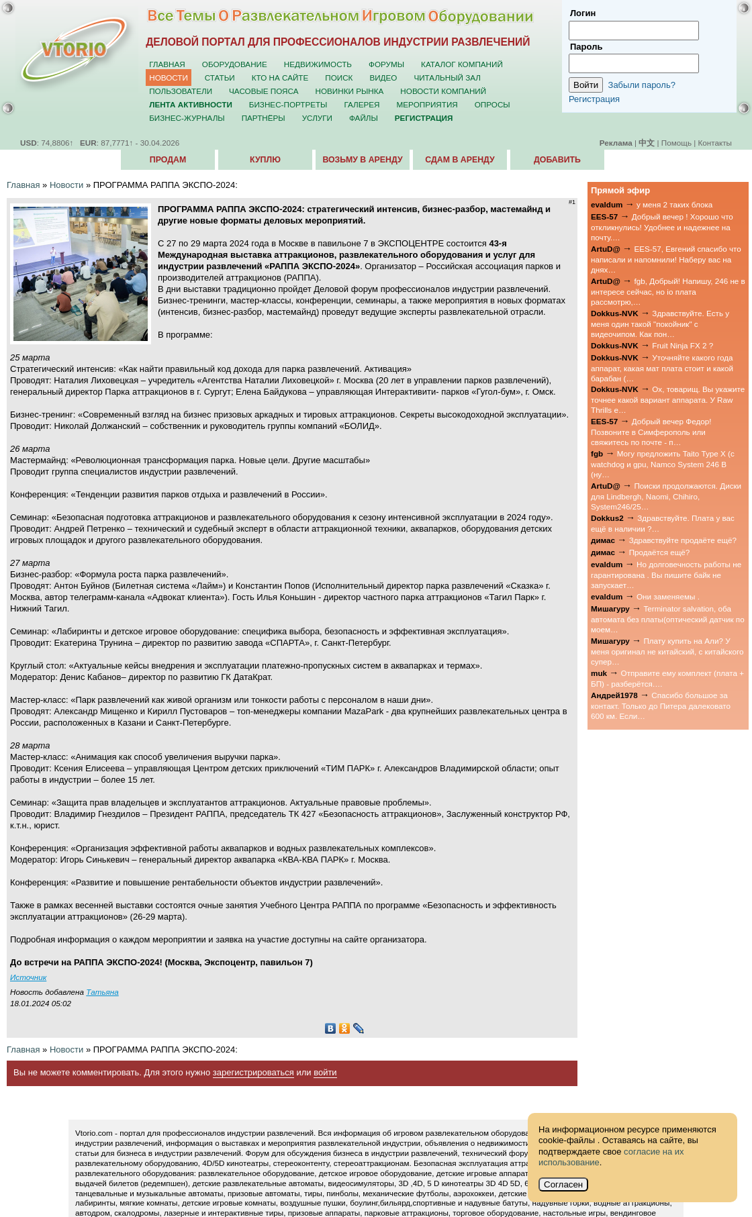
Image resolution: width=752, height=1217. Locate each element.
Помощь (676, 142)
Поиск (338, 77)
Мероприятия (427, 104)
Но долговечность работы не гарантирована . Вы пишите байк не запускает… (666, 574)
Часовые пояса (263, 91)
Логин (583, 13)
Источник (28, 977)
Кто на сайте (280, 77)
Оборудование (234, 64)
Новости (168, 77)
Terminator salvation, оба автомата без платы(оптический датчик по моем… (668, 619)
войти (325, 1072)
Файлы (363, 117)
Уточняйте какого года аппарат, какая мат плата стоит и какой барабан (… (662, 368)
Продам (168, 159)
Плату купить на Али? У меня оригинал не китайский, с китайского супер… (667, 651)
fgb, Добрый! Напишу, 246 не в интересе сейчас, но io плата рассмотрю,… (668, 291)
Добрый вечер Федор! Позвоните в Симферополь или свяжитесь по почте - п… (651, 431)
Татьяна (102, 991)
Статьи (220, 77)
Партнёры (263, 117)
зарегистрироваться (253, 1072)
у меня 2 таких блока (674, 204)
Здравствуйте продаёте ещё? (683, 540)
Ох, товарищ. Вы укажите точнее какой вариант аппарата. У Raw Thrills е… (668, 399)
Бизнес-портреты (288, 104)
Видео (383, 77)
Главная (167, 64)
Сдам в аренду (459, 159)
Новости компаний (443, 91)
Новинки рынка (350, 91)
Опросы (492, 104)
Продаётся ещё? (659, 552)
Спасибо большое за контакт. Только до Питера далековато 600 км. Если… (661, 705)
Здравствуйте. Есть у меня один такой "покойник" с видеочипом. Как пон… (660, 323)
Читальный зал (447, 77)
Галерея (361, 104)
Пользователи (180, 91)
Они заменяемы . (668, 596)
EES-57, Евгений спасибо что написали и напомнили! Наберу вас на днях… (666, 259)
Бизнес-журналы (186, 117)
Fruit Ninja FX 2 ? (682, 345)
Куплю (265, 159)
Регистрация (594, 99)
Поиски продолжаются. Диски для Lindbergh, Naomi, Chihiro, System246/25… (666, 496)
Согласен (563, 1184)
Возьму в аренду (362, 159)
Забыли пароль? (641, 85)
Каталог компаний (462, 64)
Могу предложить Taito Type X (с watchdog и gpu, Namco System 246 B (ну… (663, 464)
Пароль (586, 47)
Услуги (317, 117)
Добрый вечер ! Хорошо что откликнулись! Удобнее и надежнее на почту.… (662, 227)
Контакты (715, 142)
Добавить (557, 159)
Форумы (386, 64)
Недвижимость (318, 64)
